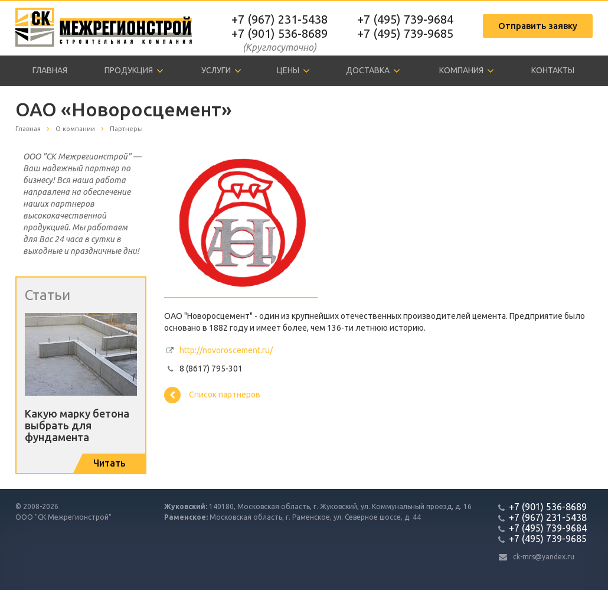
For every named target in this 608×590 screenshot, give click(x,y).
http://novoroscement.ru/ (226, 350)
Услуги (221, 71)
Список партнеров (212, 395)
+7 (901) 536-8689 (279, 33)
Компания (466, 71)
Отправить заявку (537, 26)
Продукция (134, 71)
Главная (49, 70)
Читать (109, 463)
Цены (293, 71)
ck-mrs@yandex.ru (543, 556)
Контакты (552, 70)
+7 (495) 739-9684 (405, 19)
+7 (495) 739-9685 (405, 33)
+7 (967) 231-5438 (279, 19)
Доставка (373, 71)
